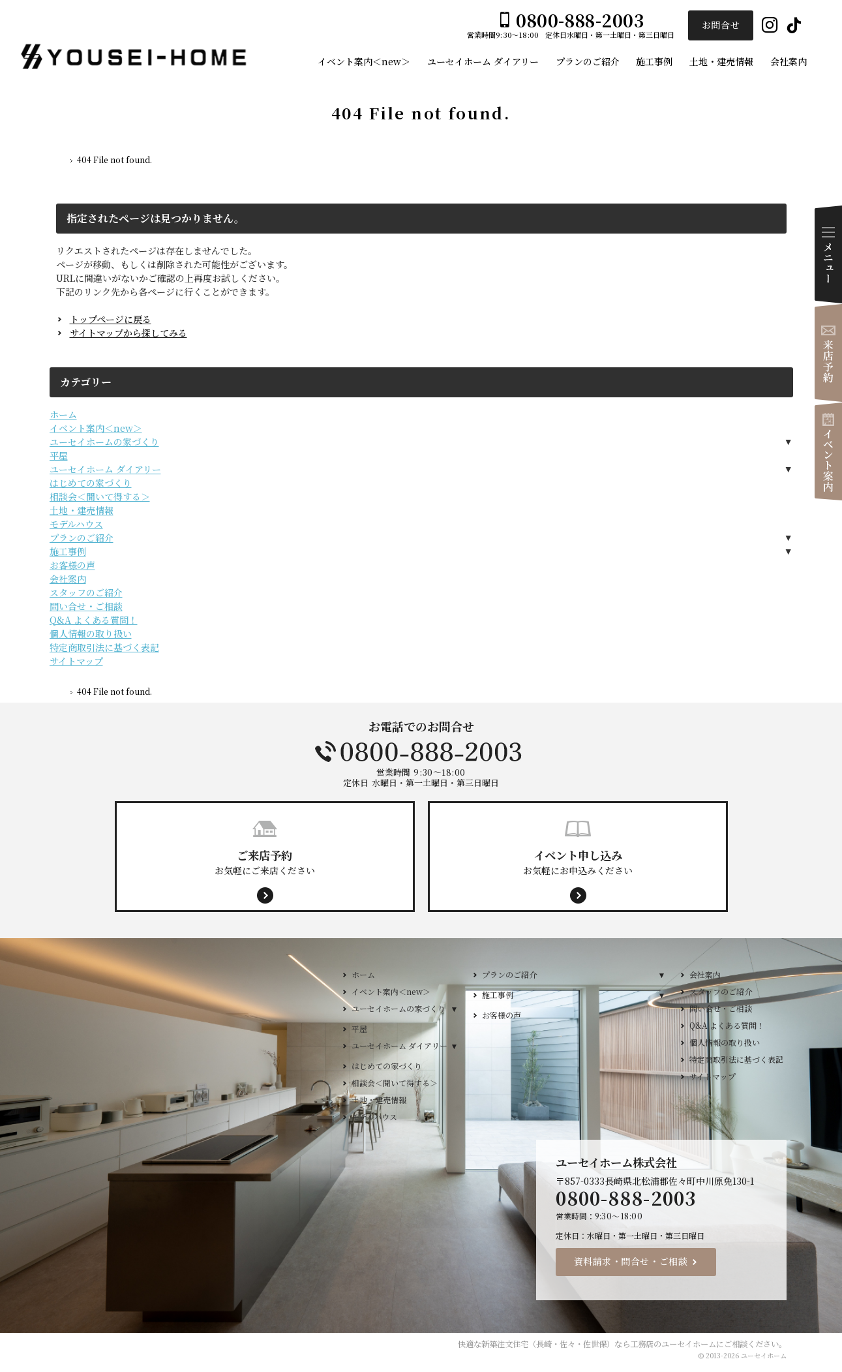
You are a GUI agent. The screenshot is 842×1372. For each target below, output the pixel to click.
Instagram (770, 26)
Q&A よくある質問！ (94, 619)
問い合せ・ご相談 (86, 606)
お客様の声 (72, 565)
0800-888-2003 (421, 752)
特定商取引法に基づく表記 (104, 647)
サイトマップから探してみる (128, 332)
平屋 (59, 455)
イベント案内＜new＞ (96, 427)
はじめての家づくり (91, 482)
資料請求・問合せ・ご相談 (631, 1261)
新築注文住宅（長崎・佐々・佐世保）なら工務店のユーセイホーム (598, 1344)
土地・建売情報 (81, 510)
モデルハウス (76, 523)
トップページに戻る (110, 319)
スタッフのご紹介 (86, 592)
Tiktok (794, 26)
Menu (828, 254)
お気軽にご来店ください (264, 862)
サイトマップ (76, 660)
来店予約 (828, 353)
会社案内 (68, 578)
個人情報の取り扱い (91, 633)
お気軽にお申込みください (577, 862)
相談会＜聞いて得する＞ (100, 496)
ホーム (63, 414)
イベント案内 (828, 451)
